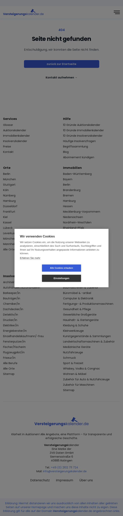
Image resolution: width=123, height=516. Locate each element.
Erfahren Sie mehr (30, 263)
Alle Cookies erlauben (38, 273)
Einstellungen (84, 273)
